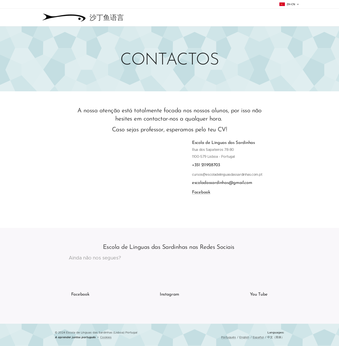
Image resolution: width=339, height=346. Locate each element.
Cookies (106, 337)
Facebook (201, 192)
